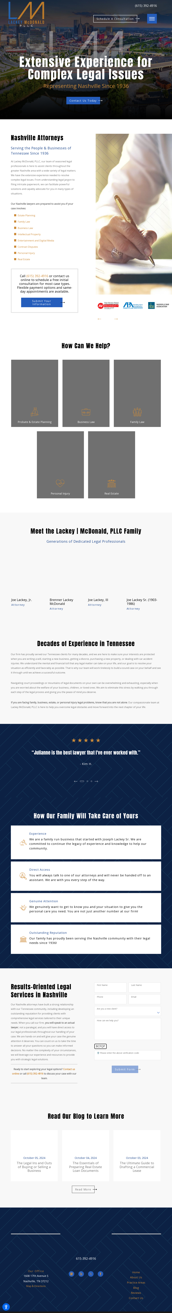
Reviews (136, 1293)
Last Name (136, 985)
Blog (136, 1287)
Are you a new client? (107, 1009)
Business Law (25, 228)
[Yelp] (81, 1274)
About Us (136, 1277)
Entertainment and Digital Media (36, 240)
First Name (102, 985)
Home (136, 1272)
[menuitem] (136, 1272)
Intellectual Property (29, 234)
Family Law (24, 221)
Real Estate (24, 259)
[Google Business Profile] (71, 1274)
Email (133, 997)
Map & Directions (36, 1286)
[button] (6, 1307)
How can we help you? (107, 1020)
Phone (100, 997)
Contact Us (136, 1298)
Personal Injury (26, 253)
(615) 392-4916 (146, 5)
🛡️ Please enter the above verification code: (118, 1053)
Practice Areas (136, 1282)
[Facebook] (100, 1274)
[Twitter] (90, 1274)
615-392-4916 (86, 1258)
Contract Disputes (28, 246)
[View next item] (116, 319)
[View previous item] (99, 319)
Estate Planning (26, 215)
